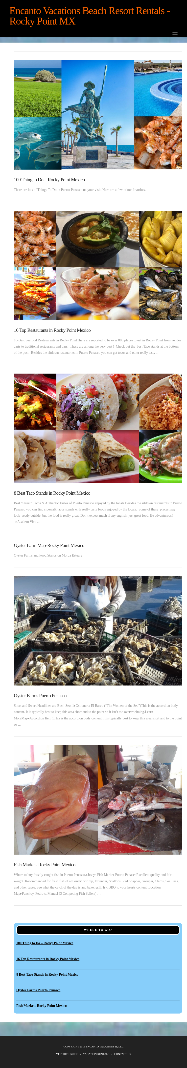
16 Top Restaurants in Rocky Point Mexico (52, 330)
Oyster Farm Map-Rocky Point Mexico (49, 545)
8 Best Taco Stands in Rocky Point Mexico (52, 493)
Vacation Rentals (96, 1053)
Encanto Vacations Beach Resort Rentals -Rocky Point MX (89, 15)
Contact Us (122, 1053)
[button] (175, 34)
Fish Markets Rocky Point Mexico (44, 864)
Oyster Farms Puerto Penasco (40, 695)
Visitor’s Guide (67, 1053)
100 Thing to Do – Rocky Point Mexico (49, 179)
